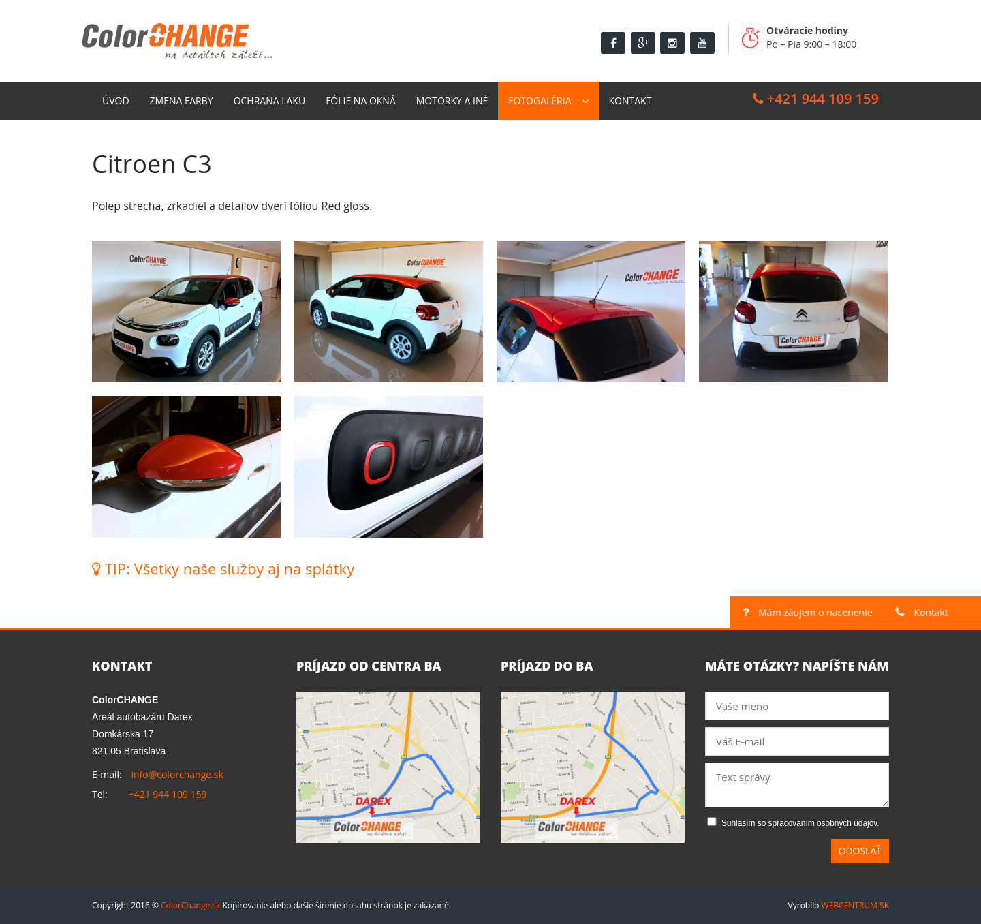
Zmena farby (181, 100)
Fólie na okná (361, 100)
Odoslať (860, 850)
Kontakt (630, 100)
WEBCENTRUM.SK (855, 905)
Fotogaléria (539, 100)
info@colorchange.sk (177, 774)
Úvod (115, 100)
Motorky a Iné (452, 100)
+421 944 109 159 (816, 98)
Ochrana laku (270, 100)
